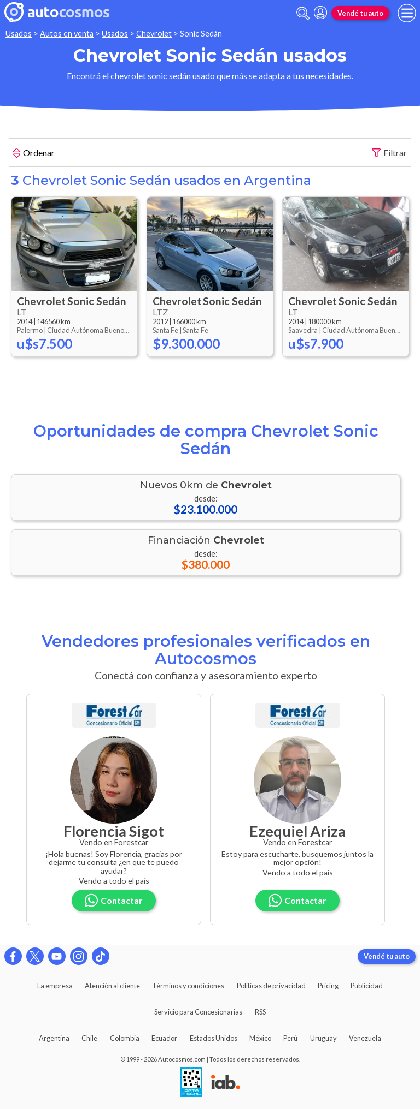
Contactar (114, 900)
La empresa (55, 985)
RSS (260, 1011)
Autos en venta (67, 33)
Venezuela (365, 1038)
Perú (290, 1038)
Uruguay (323, 1038)
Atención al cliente (112, 985)
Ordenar (34, 153)
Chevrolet (154, 33)
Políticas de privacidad (271, 985)
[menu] (407, 13)
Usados (18, 33)
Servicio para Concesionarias (198, 1011)
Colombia (124, 1038)
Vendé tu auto (360, 13)
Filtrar (389, 153)
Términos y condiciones (188, 985)
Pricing (328, 985)
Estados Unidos (213, 1038)
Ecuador (164, 1038)
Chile (89, 1038)
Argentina (54, 1038)
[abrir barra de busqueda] (303, 13)
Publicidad (367, 985)
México (260, 1038)
